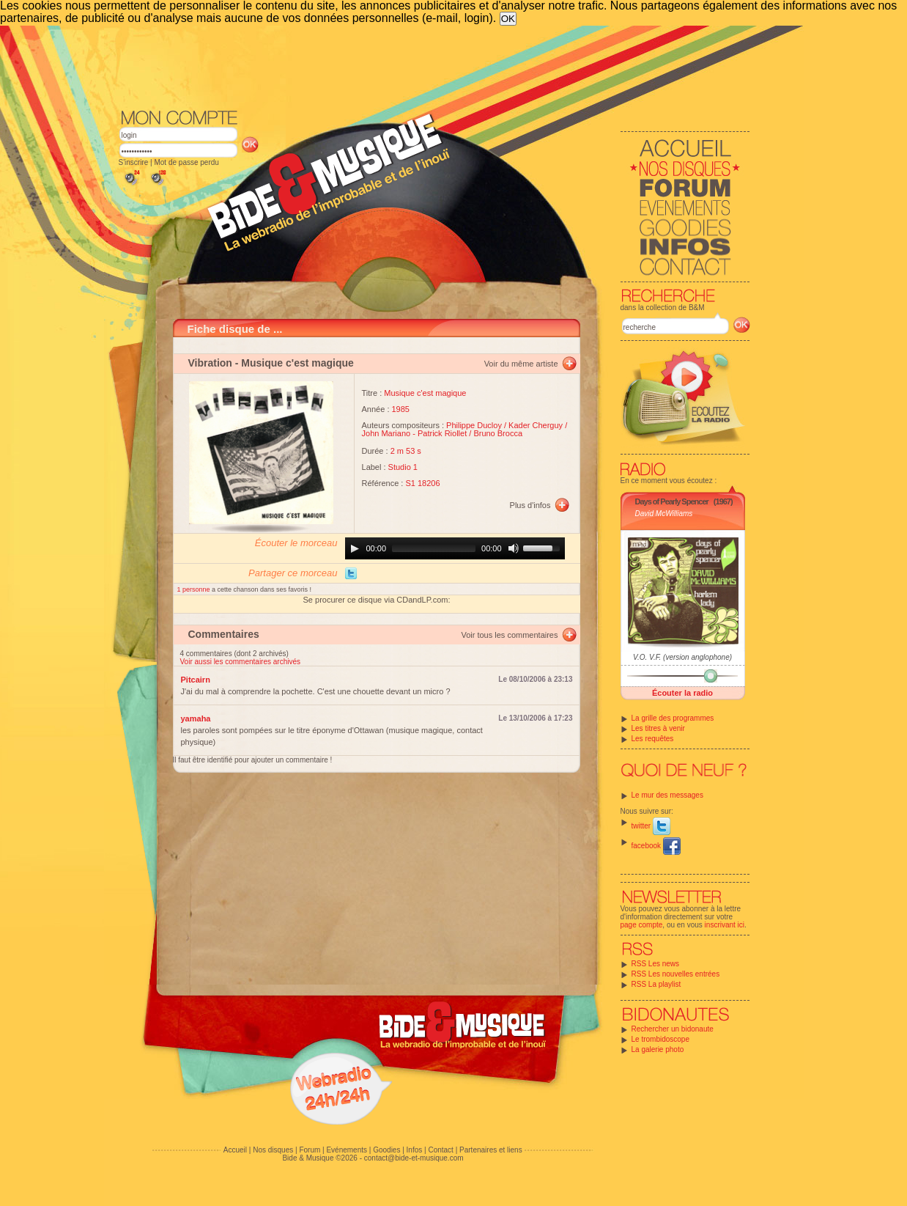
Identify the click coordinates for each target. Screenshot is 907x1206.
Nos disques (273, 1150)
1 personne (194, 589)
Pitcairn (195, 679)
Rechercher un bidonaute (673, 1029)
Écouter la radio (682, 692)
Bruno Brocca (497, 433)
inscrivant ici (724, 925)
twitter (651, 826)
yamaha (196, 718)
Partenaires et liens (490, 1150)
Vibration (210, 363)
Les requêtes (653, 739)
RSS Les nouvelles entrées (676, 974)
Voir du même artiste (521, 363)
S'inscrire (134, 162)
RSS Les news (656, 964)
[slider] (433, 548)
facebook (656, 846)
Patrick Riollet (442, 433)
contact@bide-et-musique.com (414, 1158)
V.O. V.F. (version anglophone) (682, 657)
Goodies (386, 1150)
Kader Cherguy (535, 425)
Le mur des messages (667, 795)
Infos (415, 1150)
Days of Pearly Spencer (671, 501)
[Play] (354, 548)
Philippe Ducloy (474, 425)
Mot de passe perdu (186, 162)
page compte (642, 925)
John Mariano (386, 433)
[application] (455, 548)
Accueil (235, 1150)
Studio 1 (403, 467)
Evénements (346, 1150)
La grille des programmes (673, 718)
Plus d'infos (530, 505)
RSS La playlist (656, 984)
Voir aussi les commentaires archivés (240, 662)
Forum (309, 1150)
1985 (401, 409)
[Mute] (513, 548)
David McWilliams (664, 514)
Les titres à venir (658, 728)
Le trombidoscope (661, 1039)
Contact (440, 1150)
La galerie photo (658, 1049)
